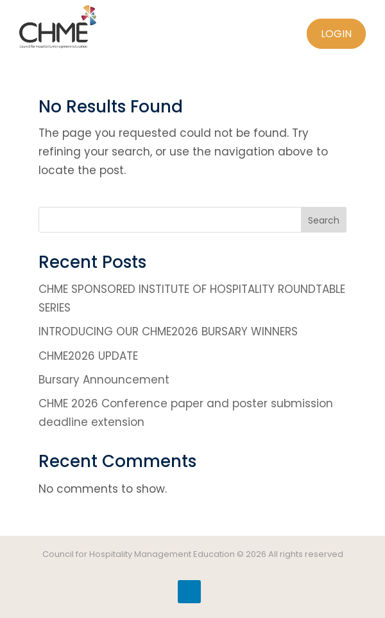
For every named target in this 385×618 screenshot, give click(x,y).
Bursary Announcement (103, 379)
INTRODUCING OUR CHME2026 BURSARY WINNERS (168, 331)
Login (336, 33)
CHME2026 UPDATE (88, 356)
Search (323, 220)
